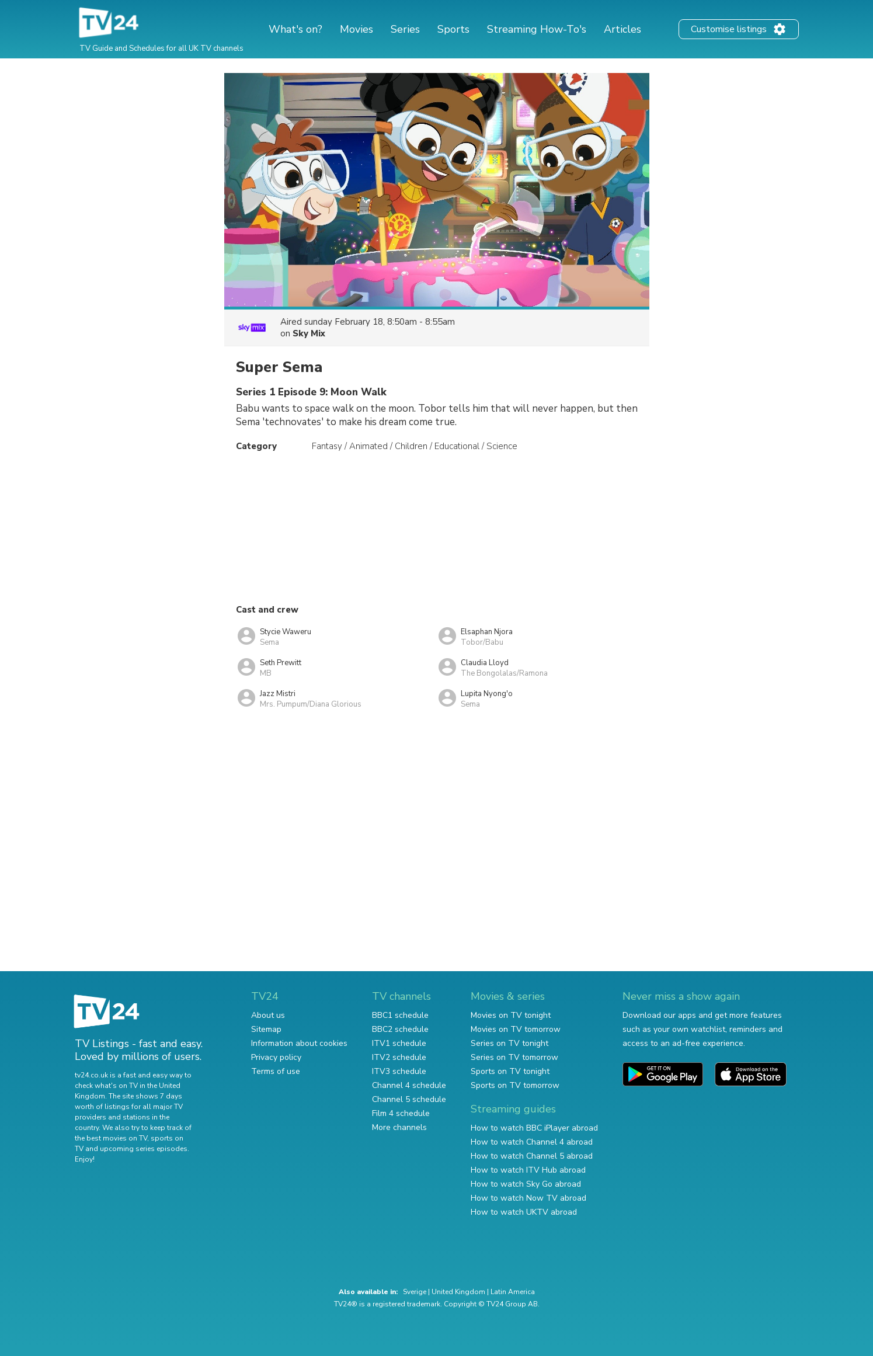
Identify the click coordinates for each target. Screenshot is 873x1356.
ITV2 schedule (399, 1057)
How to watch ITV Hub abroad (528, 1170)
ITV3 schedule (399, 1071)
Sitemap (266, 1029)
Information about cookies (299, 1043)
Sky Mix (309, 333)
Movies (356, 29)
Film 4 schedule (401, 1113)
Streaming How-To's (536, 29)
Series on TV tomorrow (514, 1057)
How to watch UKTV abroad (524, 1212)
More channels (399, 1127)
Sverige (414, 1291)
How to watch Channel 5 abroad (532, 1156)
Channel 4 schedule (409, 1085)
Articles (622, 29)
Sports (453, 29)
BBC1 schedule (400, 1015)
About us (268, 1015)
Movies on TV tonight (511, 1015)
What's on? (295, 29)
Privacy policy (276, 1057)
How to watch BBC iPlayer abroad (534, 1128)
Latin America (513, 1291)
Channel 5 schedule (409, 1099)
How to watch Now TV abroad (528, 1198)
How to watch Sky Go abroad (526, 1184)
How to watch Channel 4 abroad (532, 1142)
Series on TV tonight (509, 1043)
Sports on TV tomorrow (515, 1085)
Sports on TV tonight (510, 1071)
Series (405, 29)
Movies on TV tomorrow (516, 1029)
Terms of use (275, 1071)
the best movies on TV (111, 1138)
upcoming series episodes (143, 1148)
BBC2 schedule (400, 1029)
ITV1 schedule (399, 1043)
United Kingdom (458, 1291)
